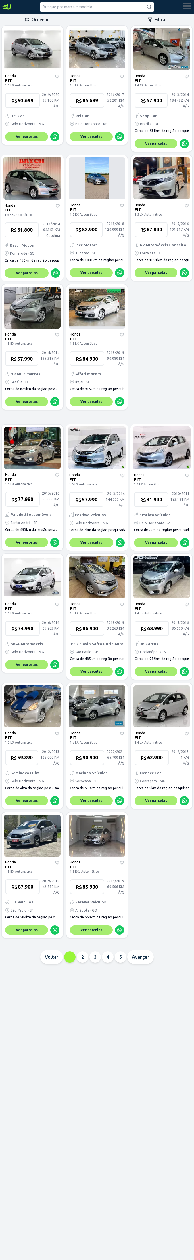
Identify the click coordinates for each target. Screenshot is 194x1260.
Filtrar (157, 19)
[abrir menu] (187, 7)
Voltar (51, 957)
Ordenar (37, 19)
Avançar (140, 957)
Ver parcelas (27, 136)
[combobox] (97, 7)
